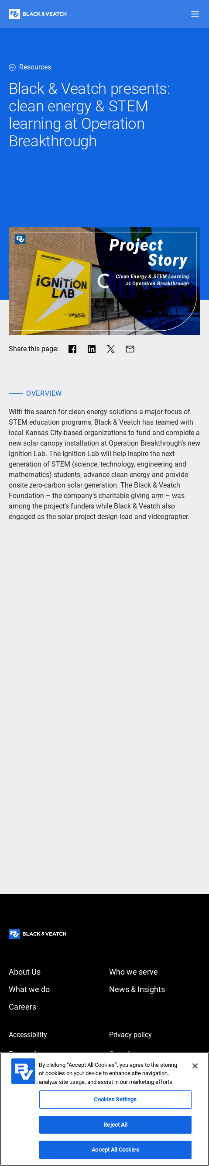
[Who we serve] (155, 972)
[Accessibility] (54, 1035)
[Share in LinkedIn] (91, 349)
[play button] (104, 281)
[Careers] (54, 1007)
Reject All (115, 1124)
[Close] (195, 1066)
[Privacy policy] (155, 1035)
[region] (104, 1109)
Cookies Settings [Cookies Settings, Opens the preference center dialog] (115, 1099)
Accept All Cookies (115, 1149)
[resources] (104, 67)
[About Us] (54, 972)
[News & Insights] (155, 989)
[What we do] (54, 989)
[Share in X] (111, 349)
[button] (195, 14)
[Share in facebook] (72, 349)
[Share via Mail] (130, 349)
